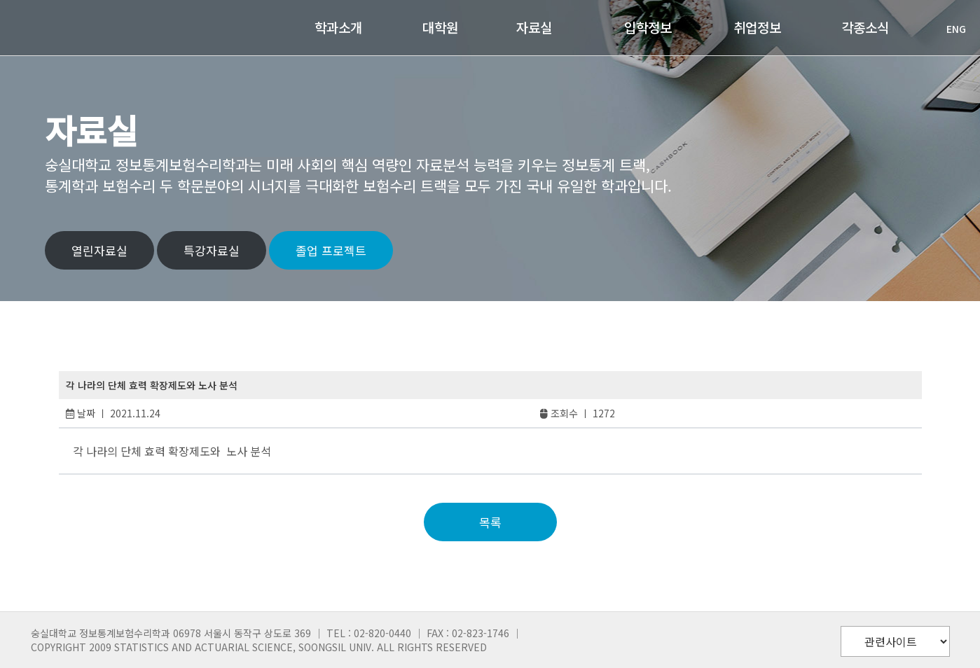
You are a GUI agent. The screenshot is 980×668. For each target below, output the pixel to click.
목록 (490, 522)
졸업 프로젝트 (331, 250)
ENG (949, 29)
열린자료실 (99, 250)
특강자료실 (212, 250)
